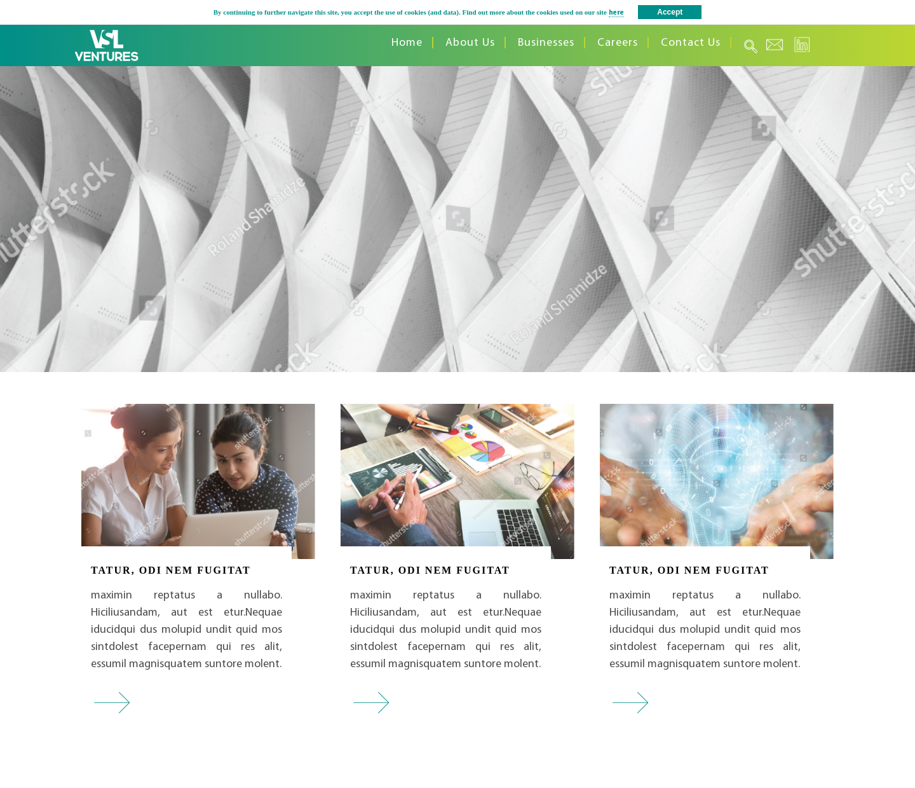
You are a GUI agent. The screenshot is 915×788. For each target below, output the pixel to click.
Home (407, 43)
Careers (617, 43)
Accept (669, 12)
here (616, 13)
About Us (470, 43)
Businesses (546, 43)
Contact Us (691, 43)
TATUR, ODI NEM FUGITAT (171, 570)
